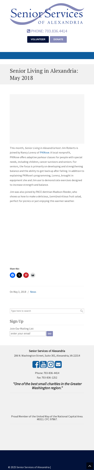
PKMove (44, 152)
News (33, 291)
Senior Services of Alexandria (47, 13)
